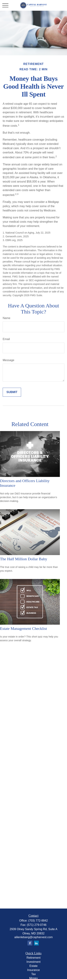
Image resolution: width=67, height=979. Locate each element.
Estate (33, 965)
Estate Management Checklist (23, 628)
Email (6, 339)
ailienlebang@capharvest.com (33, 937)
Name (6, 318)
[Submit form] (12, 392)
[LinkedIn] (36, 943)
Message (8, 360)
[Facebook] (30, 943)
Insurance (33, 970)
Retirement (33, 957)
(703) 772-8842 (38, 920)
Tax (33, 974)
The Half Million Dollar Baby (23, 559)
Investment (33, 961)
